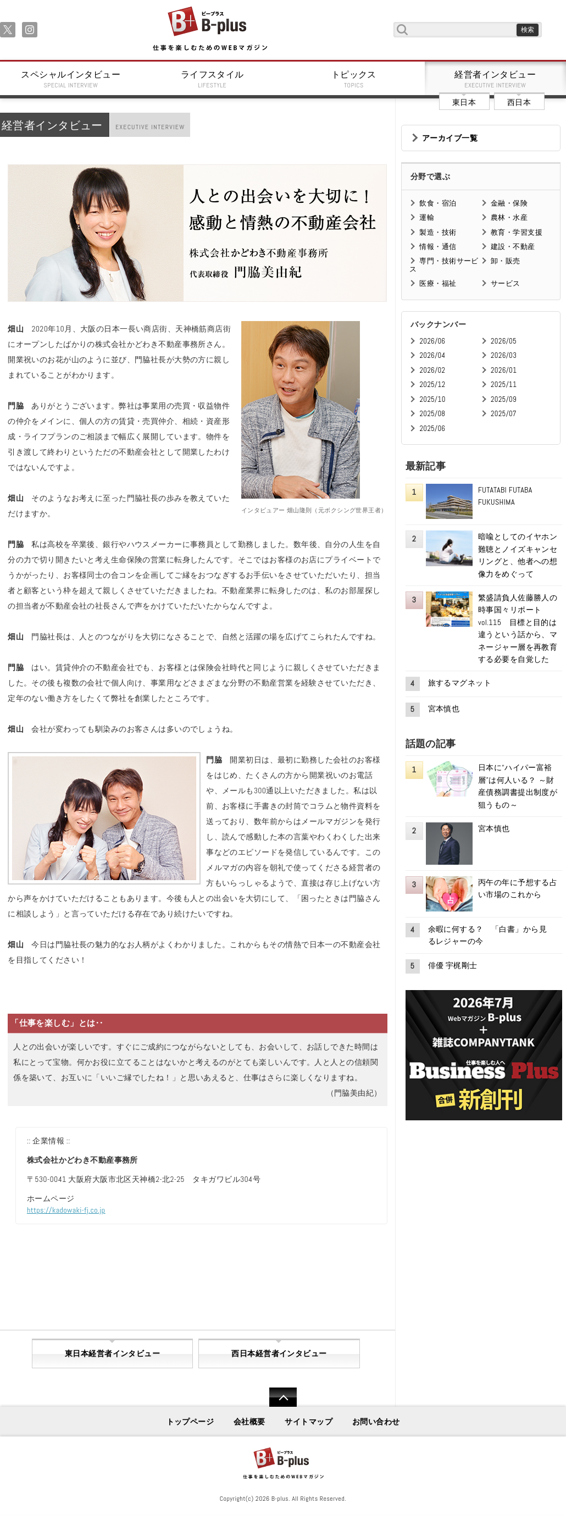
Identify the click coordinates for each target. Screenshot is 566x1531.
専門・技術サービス (443, 264)
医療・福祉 (437, 283)
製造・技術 (437, 232)
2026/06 (432, 341)
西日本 (519, 102)
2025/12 (432, 384)
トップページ (190, 1422)
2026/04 (432, 355)
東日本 (464, 102)
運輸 (426, 217)
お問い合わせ (376, 1422)
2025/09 (504, 399)
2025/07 (504, 413)
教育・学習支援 (516, 232)
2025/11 (504, 384)
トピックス (354, 79)
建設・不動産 (513, 246)
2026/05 (504, 341)
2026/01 (504, 370)
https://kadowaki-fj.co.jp (66, 1210)
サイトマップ (308, 1422)
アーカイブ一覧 (450, 138)
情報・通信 (437, 246)
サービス (505, 283)
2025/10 (432, 399)
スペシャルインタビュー (71, 79)
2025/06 (432, 428)
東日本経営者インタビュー (112, 1353)
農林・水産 (509, 217)
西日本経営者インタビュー (278, 1353)
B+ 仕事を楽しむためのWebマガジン (209, 29)
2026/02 (432, 370)
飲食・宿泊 (437, 203)
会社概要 (249, 1422)
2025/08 (432, 413)
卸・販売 (505, 261)
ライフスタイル (213, 79)
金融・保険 (509, 203)
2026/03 (504, 355)
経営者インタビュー (496, 79)
